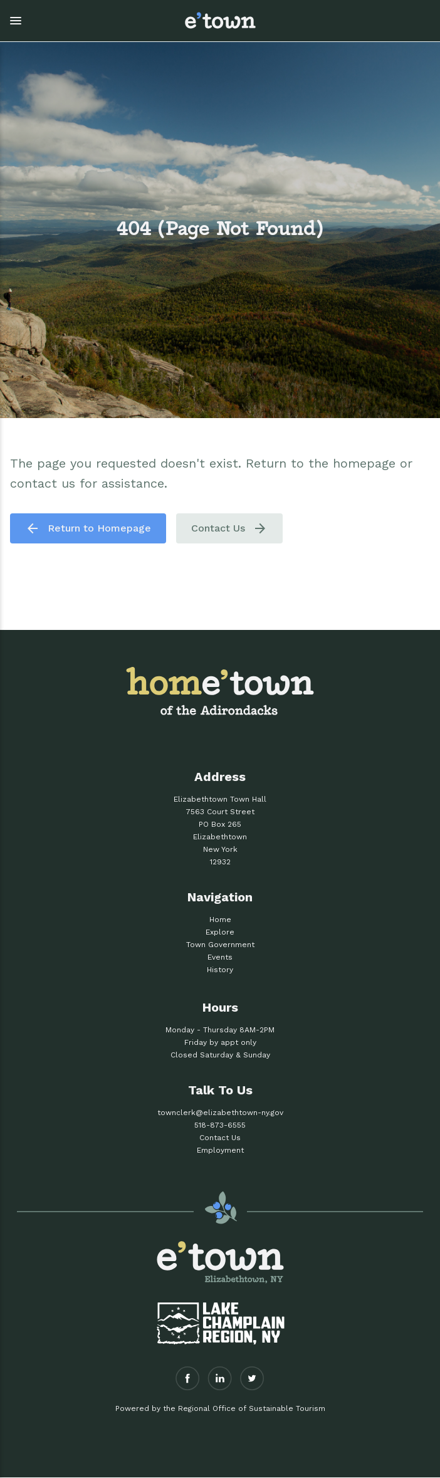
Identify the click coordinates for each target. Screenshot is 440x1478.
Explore (220, 932)
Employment (220, 1150)
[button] (85, 20)
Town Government (220, 944)
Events (220, 957)
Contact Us (229, 528)
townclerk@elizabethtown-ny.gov (220, 1112)
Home (220, 919)
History (220, 969)
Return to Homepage (88, 528)
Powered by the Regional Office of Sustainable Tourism (220, 1408)
